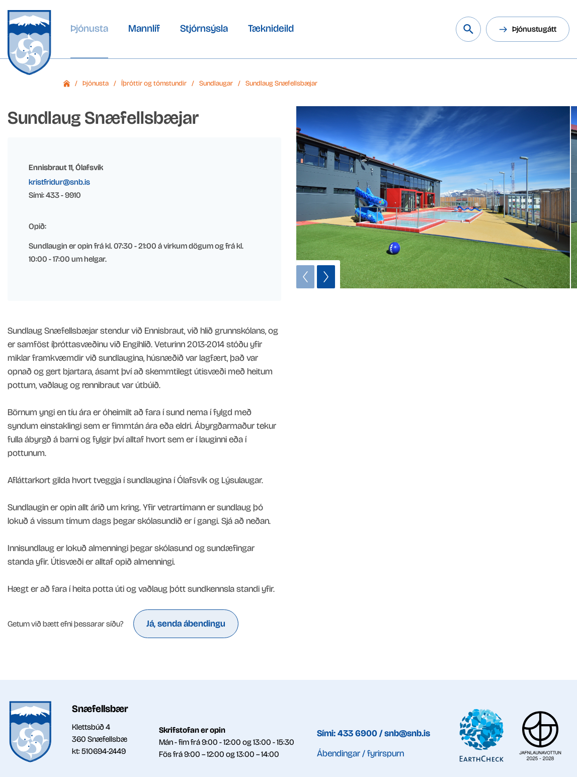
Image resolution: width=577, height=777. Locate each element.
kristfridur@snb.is (59, 182)
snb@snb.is (407, 733)
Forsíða (66, 83)
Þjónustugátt (534, 29)
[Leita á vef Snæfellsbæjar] (468, 29)
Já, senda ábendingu (185, 623)
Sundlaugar (216, 83)
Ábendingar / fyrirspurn (360, 753)
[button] (305, 276)
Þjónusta (96, 83)
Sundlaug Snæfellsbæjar (281, 83)
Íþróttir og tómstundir (154, 83)
